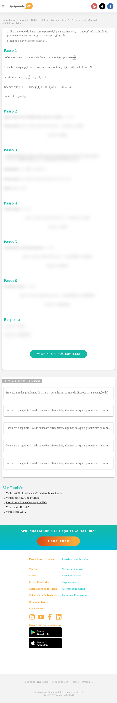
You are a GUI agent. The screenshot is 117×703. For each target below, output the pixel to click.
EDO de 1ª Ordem (39, 20)
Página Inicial (8, 20)
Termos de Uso (60, 681)
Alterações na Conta (73, 588)
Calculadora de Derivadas (44, 595)
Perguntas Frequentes (74, 595)
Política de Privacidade (36, 681)
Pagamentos (69, 582)
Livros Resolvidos (39, 582)
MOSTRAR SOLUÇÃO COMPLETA (58, 353)
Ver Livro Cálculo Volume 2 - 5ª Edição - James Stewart (34, 493)
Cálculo (22, 20)
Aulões (33, 575)
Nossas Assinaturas (73, 568)
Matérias (34, 568)
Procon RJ (87, 681)
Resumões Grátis (38, 601)
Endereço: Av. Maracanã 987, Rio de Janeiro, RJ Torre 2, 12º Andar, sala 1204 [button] (58, 694)
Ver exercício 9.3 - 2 (16, 511)
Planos (75, 681)
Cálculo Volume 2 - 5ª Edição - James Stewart (74, 20)
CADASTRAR (58, 541)
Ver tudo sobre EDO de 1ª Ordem (22, 498)
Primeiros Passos (71, 575)
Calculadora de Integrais (43, 588)
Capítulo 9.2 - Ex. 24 (12, 23)
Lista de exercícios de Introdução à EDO (26, 502)
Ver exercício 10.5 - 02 (17, 507)
